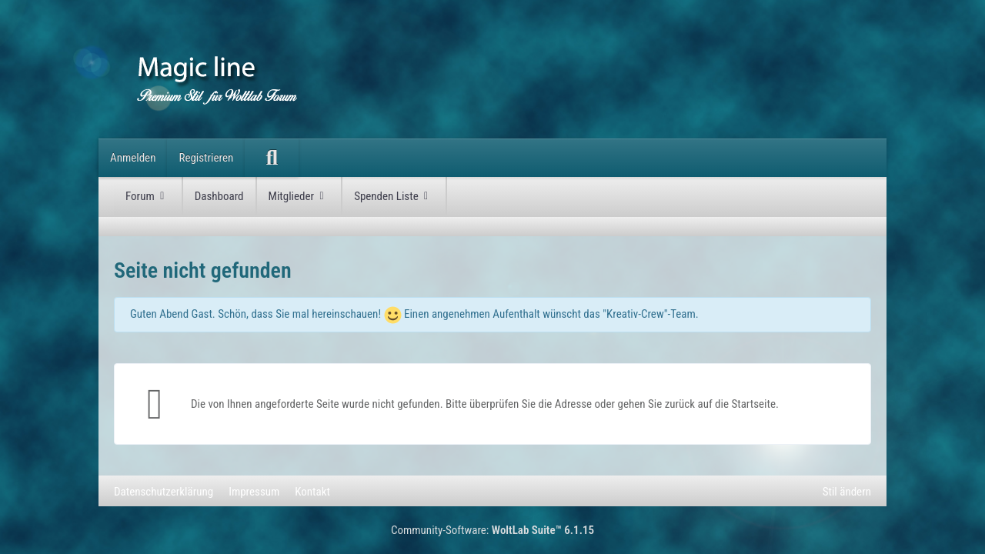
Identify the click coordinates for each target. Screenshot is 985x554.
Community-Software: (492, 530)
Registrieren (206, 158)
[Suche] (272, 157)
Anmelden (132, 158)
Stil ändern (847, 492)
